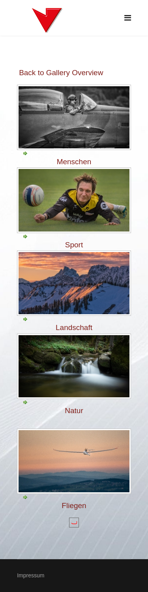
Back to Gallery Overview (61, 72)
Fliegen (74, 505)
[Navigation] (127, 18)
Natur (74, 410)
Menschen (74, 161)
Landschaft (74, 327)
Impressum (30, 575)
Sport (74, 245)
